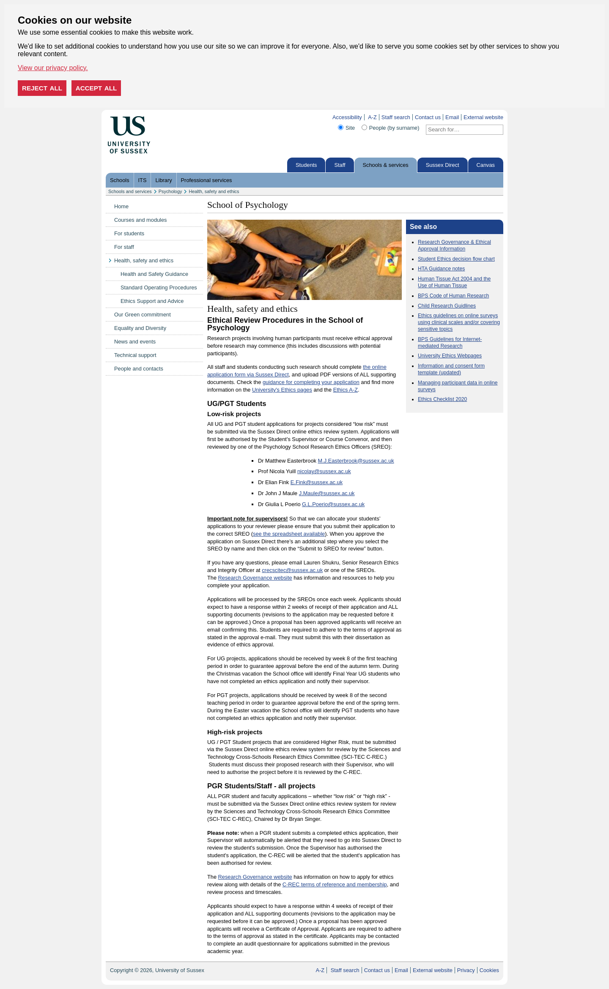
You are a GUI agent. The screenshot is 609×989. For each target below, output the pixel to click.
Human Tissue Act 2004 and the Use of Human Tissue (454, 282)
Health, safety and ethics (214, 191)
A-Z (372, 117)
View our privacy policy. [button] (53, 67)
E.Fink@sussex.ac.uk (317, 482)
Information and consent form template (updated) (451, 369)
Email (452, 117)
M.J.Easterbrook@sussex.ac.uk (356, 461)
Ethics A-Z (345, 390)
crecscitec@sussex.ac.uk (292, 570)
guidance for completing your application (311, 382)
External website (483, 117)
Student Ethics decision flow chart (456, 259)
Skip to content (168, 117)
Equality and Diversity (140, 328)
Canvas (486, 165)
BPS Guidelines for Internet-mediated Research (450, 342)
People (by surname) (394, 128)
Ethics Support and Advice (152, 301)
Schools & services (386, 165)
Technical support (135, 355)
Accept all (96, 88)
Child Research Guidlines (447, 306)
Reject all (42, 88)
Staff (339, 165)
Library (163, 180)
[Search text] (459, 130)
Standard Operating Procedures (159, 287)
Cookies (489, 970)
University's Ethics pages (282, 390)
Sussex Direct (442, 165)
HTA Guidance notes (441, 269)
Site (350, 128)
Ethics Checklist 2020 (442, 399)
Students (306, 165)
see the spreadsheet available (289, 534)
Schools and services (130, 191)
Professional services (206, 180)
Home (121, 206)
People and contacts (138, 368)
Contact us (428, 117)
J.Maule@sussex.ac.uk (327, 493)
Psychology (170, 191)
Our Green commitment (142, 314)
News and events (135, 341)
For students (129, 233)
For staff (124, 247)
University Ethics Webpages (450, 356)
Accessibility (347, 117)
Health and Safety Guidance (154, 274)
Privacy (466, 970)
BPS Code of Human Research (453, 296)
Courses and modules (140, 220)
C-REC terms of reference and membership (335, 884)
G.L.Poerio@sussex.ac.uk (333, 504)
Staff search (395, 117)
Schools (119, 180)
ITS (142, 180)
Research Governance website (255, 578)
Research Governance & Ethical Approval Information (454, 245)
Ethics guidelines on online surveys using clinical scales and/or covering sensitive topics (459, 322)
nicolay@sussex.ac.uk (324, 471)
